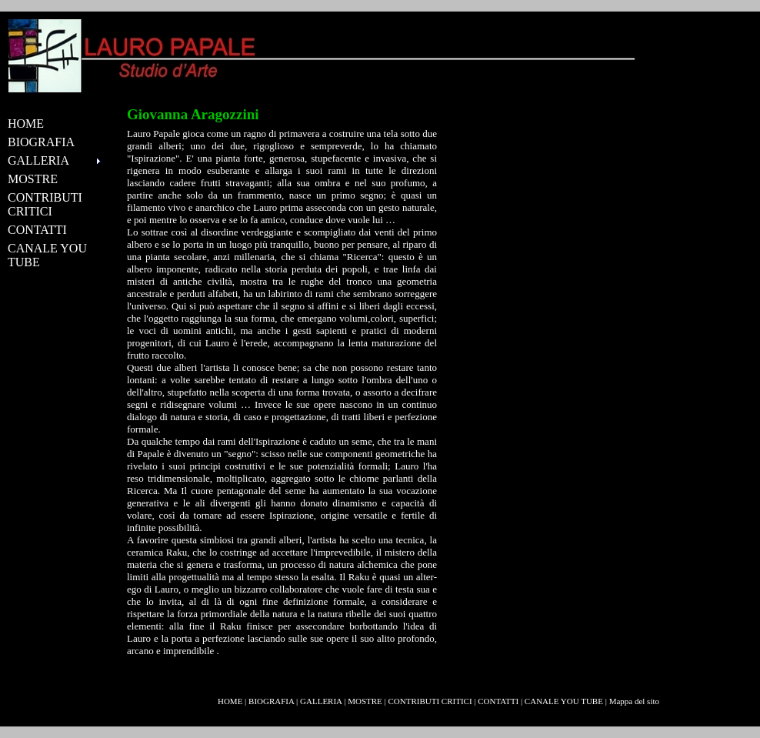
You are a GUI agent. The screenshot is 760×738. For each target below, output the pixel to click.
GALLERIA (321, 701)
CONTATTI (37, 229)
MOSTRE (33, 178)
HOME (26, 123)
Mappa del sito (634, 701)
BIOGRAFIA (41, 142)
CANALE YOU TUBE (47, 255)
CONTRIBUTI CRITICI (45, 204)
